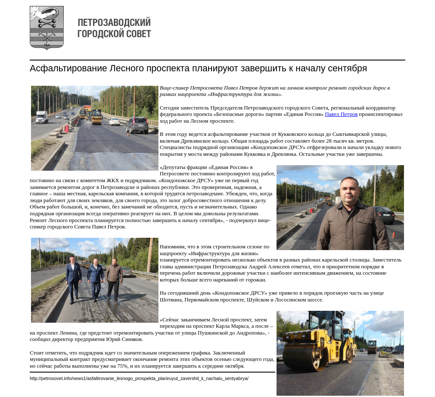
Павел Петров (341, 114)
